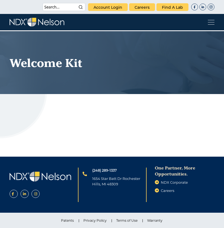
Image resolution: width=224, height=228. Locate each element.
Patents (67, 220)
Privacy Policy (95, 220)
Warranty (154, 220)
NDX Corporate (174, 182)
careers (142, 7)
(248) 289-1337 (104, 170)
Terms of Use (127, 220)
